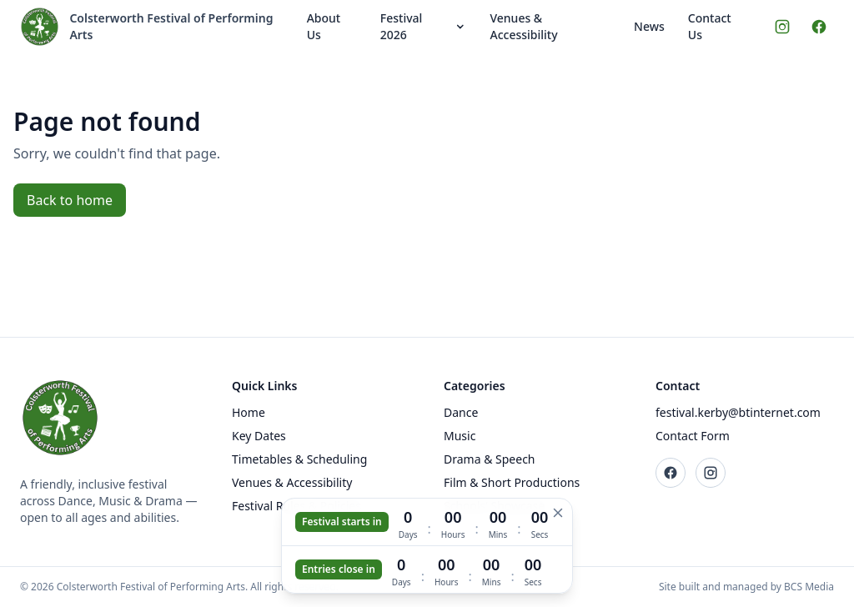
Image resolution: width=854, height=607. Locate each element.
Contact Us (709, 26)
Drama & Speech (489, 459)
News (649, 26)
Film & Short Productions (512, 482)
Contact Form (693, 436)
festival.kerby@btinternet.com (738, 412)
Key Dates (259, 436)
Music (459, 436)
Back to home (70, 200)
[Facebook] (819, 27)
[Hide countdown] (558, 513)
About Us (324, 26)
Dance (461, 412)
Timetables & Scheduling (299, 459)
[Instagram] (782, 27)
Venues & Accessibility (523, 26)
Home (248, 412)
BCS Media (809, 586)
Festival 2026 (423, 26)
